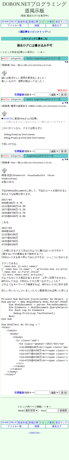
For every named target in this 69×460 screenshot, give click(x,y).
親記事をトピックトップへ (34, 31)
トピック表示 (47, 21)
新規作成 (22, 21)
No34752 (7, 118)
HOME (5, 21)
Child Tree (34, 455)
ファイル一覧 (14, 25)
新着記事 (33, 21)
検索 (37, 25)
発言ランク (61, 21)
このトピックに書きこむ (34, 38)
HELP (13, 21)
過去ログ (57, 25)
